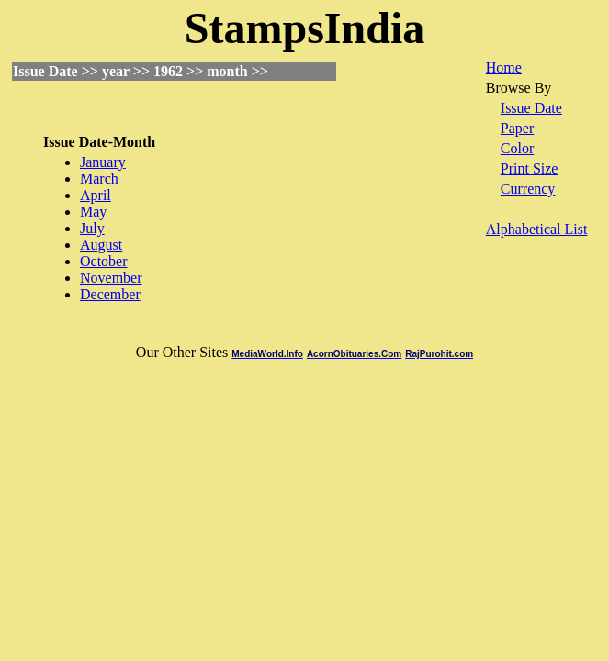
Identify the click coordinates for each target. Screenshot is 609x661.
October (104, 261)
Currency (528, 188)
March (99, 178)
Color (517, 148)
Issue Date (531, 108)
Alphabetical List (537, 229)
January (103, 162)
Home (504, 67)
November (111, 278)
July (92, 228)
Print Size (529, 168)
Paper (517, 128)
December (110, 294)
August (101, 244)
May (93, 211)
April (95, 195)
